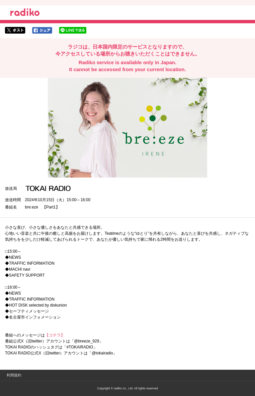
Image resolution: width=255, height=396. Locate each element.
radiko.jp (25, 13)
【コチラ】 (55, 335)
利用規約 (14, 375)
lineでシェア (72, 30)
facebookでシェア (42, 30)
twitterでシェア (15, 30)
